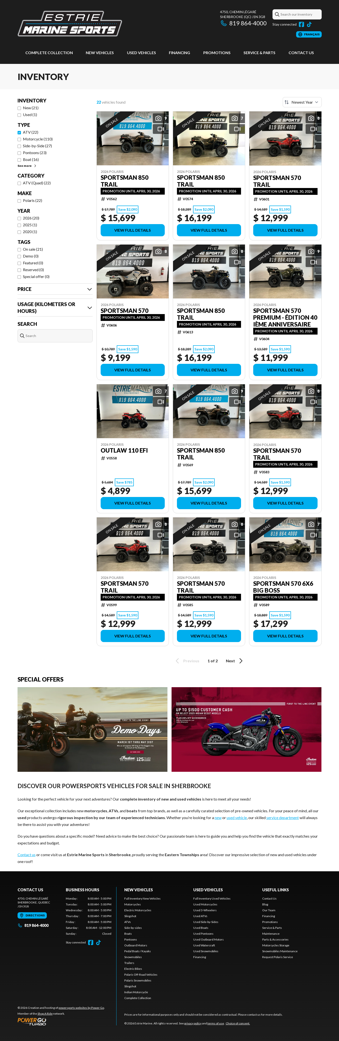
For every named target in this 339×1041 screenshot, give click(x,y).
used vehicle (237, 817)
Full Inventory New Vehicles (142, 898)
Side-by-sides (133, 928)
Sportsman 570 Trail (277, 181)
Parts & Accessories (275, 939)
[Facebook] (301, 24)
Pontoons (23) (35, 152)
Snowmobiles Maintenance (280, 951)
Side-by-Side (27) (37, 145)
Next (235, 661)
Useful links (275, 889)
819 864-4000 (243, 23)
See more (27, 166)
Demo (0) (31, 256)
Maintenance (271, 933)
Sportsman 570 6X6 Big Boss (283, 587)
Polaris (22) (32, 200)
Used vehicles (141, 52)
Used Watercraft (204, 945)
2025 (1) (30, 224)
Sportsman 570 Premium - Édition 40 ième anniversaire (285, 317)
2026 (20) (31, 218)
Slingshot (130, 916)
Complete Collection (49, 52)
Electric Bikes (133, 969)
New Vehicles (100, 52)
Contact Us (301, 52)
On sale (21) (33, 249)
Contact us (27, 854)
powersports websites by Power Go (81, 1008)
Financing (179, 52)
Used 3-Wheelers (205, 910)
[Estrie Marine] (70, 23)
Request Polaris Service (277, 957)
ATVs (127, 922)
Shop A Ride (45, 1013)
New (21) (31, 107)
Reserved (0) (33, 269)
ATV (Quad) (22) (37, 182)
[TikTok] (309, 24)
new (218, 817)
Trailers (129, 963)
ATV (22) (30, 132)
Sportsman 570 (124, 310)
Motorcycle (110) (38, 139)
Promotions (217, 52)
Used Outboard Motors (208, 939)
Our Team (268, 910)
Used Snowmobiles (205, 951)
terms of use (215, 1023)
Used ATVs (200, 916)
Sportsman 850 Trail (124, 181)
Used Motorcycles (205, 904)
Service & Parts (259, 52)
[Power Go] (61, 1021)
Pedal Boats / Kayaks (137, 951)
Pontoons (130, 939)
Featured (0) (33, 262)
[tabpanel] (88, 916)
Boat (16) (31, 159)
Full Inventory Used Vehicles (212, 898)
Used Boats (200, 928)
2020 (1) (30, 231)
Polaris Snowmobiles (137, 980)
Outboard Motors (135, 945)
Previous (186, 661)
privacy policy (193, 1023)
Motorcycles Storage (275, 945)
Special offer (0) (36, 276)
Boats (128, 933)
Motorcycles (132, 904)
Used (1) (30, 114)
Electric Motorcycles (137, 910)
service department (282, 817)
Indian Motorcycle (136, 992)
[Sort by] (302, 102)
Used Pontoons (203, 933)
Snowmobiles (133, 957)
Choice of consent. (238, 1023)
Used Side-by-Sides (205, 922)
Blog (265, 904)
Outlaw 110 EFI (124, 450)
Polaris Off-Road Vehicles (140, 974)
